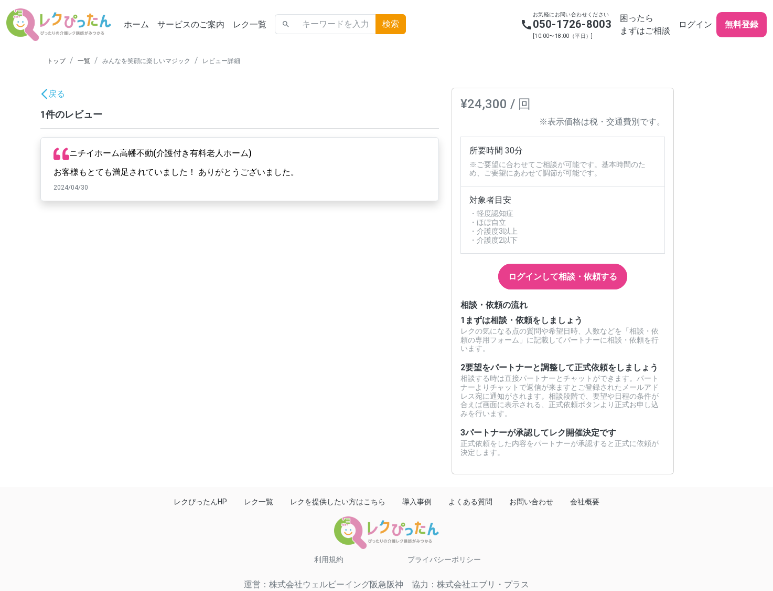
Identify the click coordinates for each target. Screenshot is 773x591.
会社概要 (584, 501)
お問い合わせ (531, 501)
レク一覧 (249, 24)
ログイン (695, 24)
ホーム (136, 24)
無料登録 (741, 24)
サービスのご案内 (190, 24)
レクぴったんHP (200, 501)
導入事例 (417, 501)
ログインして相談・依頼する (562, 277)
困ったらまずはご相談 (645, 24)
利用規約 (328, 559)
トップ (56, 61)
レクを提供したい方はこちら (337, 501)
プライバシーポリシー (444, 559)
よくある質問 (470, 501)
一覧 (84, 61)
